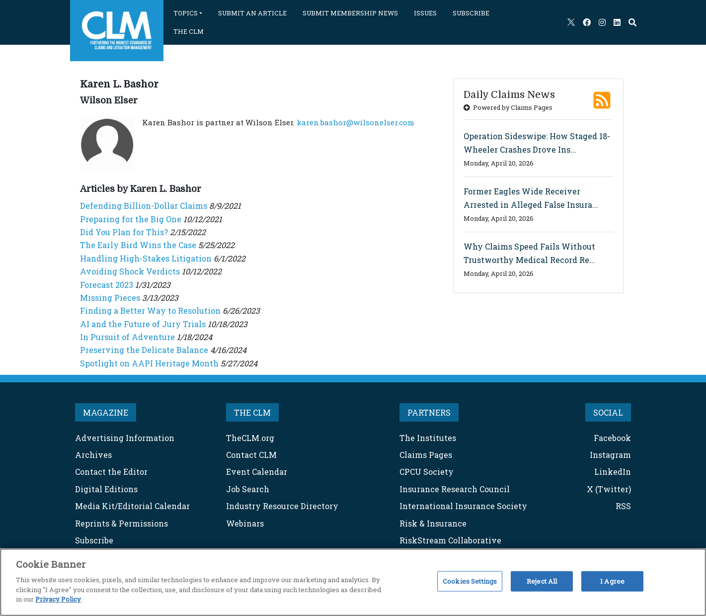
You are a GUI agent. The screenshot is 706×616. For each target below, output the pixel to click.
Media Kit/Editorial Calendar (132, 506)
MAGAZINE (105, 412)
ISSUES (425, 13)
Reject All (542, 580)
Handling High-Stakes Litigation (146, 258)
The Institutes (427, 438)
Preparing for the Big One (130, 219)
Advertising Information (124, 438)
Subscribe (94, 540)
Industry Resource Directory (282, 506)
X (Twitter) (609, 489)
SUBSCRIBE (471, 13)
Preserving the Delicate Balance (144, 350)
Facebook (612, 438)
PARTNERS (429, 412)
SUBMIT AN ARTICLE (252, 13)
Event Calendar (256, 471)
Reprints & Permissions (121, 523)
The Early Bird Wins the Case (138, 245)
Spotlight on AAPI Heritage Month (149, 363)
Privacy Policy (58, 599)
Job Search (247, 489)
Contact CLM (251, 454)
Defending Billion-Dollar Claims (143, 205)
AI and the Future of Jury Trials (143, 324)
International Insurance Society (463, 506)
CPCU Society (426, 471)
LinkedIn (612, 471)
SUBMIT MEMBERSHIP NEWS (350, 13)
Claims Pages (425, 454)
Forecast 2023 (106, 284)
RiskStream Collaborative (450, 540)
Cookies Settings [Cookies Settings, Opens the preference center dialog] (470, 580)
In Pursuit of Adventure (127, 337)
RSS (623, 506)
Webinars (245, 523)
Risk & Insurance (433, 523)
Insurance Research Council (454, 489)
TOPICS (185, 13)
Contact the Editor (111, 471)
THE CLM (188, 31)
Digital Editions (106, 489)
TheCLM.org (250, 438)
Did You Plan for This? (124, 232)
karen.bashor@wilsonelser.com (355, 122)
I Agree (612, 580)
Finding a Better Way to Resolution (150, 310)
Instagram (610, 454)
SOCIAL (608, 412)
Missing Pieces (110, 297)
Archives (93, 454)
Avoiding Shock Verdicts (130, 271)
